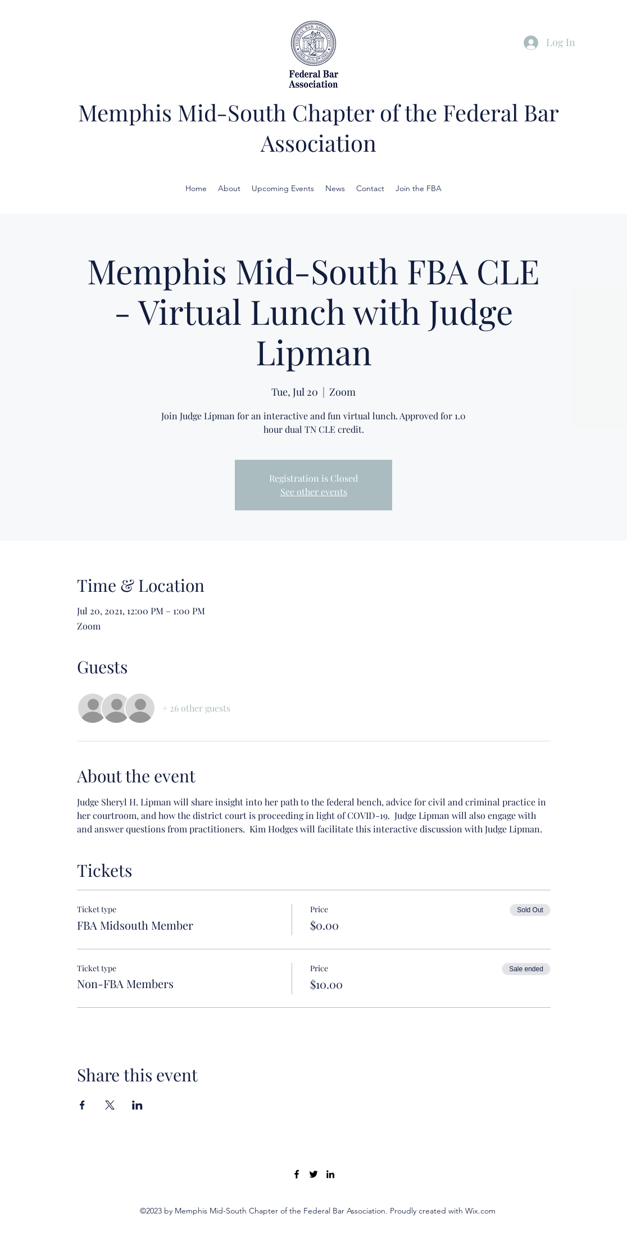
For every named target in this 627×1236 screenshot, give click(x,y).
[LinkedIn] (330, 1174)
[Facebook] (296, 1174)
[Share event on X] (109, 1105)
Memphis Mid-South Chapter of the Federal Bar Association (318, 127)
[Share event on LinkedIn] (137, 1105)
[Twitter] (313, 1174)
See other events (313, 491)
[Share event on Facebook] (82, 1105)
